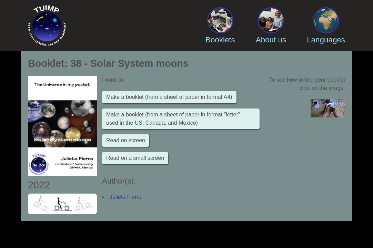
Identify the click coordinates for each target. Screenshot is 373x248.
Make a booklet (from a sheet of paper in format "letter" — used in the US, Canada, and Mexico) (176, 119)
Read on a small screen (135, 158)
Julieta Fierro (125, 197)
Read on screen (125, 140)
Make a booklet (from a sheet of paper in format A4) (169, 97)
